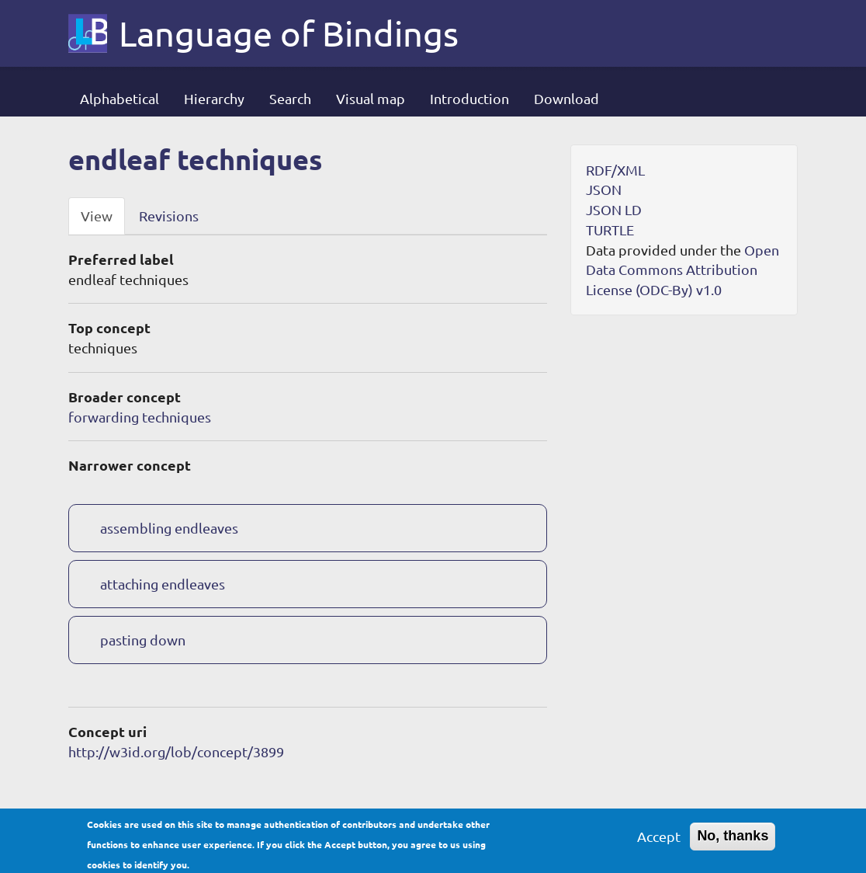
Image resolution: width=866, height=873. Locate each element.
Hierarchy (214, 98)
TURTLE (610, 229)
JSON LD (614, 209)
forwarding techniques (139, 417)
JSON (604, 189)
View (97, 215)
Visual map (370, 98)
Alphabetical (119, 98)
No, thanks (732, 839)
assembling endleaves (169, 528)
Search (290, 98)
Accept (659, 839)
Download (566, 98)
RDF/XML (615, 170)
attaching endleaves (162, 584)
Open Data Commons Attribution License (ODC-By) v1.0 (682, 269)
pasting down (142, 639)
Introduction (469, 98)
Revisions (169, 215)
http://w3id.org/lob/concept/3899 (176, 751)
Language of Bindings (289, 33)
